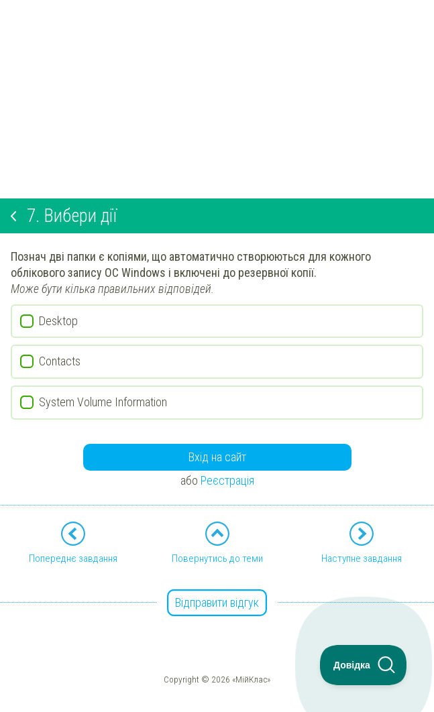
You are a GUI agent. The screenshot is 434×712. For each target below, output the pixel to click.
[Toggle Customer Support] (363, 665)
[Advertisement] (217, 94)
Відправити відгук (217, 602)
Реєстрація (227, 480)
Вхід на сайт (217, 457)
